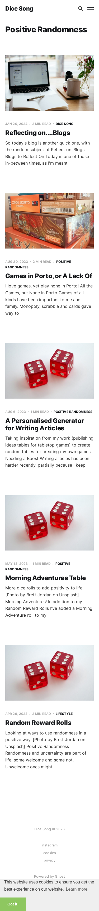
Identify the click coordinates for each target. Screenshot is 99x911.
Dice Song (19, 8)
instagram (49, 845)
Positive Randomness (73, 412)
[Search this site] (80, 8)
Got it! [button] (12, 904)
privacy (49, 860)
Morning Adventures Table (45, 578)
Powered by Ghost (49, 876)
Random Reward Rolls (38, 723)
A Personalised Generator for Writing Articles (44, 424)
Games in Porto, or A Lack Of (48, 276)
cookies (49, 853)
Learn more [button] (77, 889)
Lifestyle (64, 714)
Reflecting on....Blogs (37, 133)
